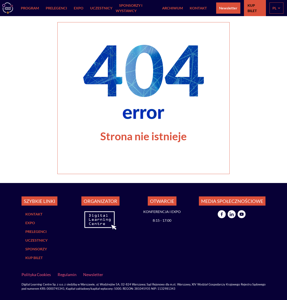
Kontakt (198, 8)
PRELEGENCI (36, 231)
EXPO (78, 8)
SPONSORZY (36, 249)
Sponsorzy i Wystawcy (129, 8)
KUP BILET (252, 8)
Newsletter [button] (228, 8)
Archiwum (172, 8)
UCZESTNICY (36, 240)
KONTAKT (34, 214)
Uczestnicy (101, 8)
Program (30, 8)
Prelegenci (56, 8)
